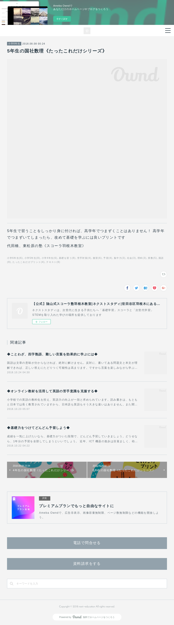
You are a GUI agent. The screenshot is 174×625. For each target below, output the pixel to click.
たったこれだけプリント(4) (28, 262)
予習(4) (107, 258)
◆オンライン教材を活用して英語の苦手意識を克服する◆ (52, 391)
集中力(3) (120, 258)
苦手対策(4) (84, 258)
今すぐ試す (62, 19)
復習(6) (97, 258)
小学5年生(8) (32, 258)
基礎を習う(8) (67, 258)
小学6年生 (14, 43)
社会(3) (131, 258)
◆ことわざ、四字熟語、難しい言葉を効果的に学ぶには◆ (52, 354)
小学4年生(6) (49, 258)
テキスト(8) (53, 262)
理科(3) (142, 258)
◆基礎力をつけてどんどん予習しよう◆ (38, 428)
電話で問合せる (87, 543)
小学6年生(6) (15, 258)
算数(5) (152, 258)
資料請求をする (87, 564)
